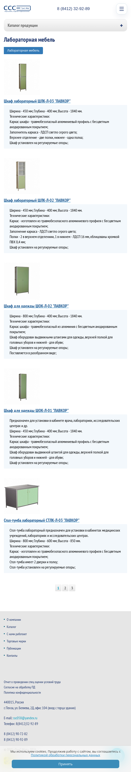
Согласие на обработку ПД (19, 687)
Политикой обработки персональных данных (65, 755)
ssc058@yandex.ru (25, 718)
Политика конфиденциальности (22, 692)
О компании (14, 619)
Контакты (12, 655)
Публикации (14, 648)
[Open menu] (121, 8)
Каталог (11, 627)
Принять (65, 764)
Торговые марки (16, 641)
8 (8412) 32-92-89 (73, 8)
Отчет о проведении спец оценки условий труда (32, 682)
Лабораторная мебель (23, 50)
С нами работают (17, 634)
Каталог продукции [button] (23, 25)
